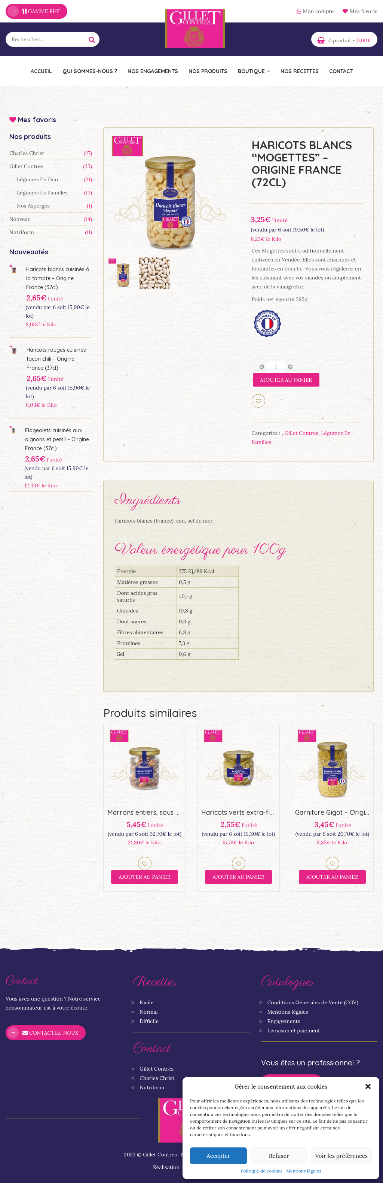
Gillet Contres (26, 166)
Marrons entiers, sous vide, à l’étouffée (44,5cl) (179, 812)
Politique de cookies (261, 1171)
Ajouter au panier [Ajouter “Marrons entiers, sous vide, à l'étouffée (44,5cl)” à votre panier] (145, 877)
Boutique (254, 71)
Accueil (41, 71)
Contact (341, 71)
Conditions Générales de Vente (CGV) (312, 1002)
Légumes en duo (37, 179)
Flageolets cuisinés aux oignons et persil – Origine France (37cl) (57, 439)
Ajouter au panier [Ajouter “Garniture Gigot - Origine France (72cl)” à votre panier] (332, 877)
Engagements (283, 1021)
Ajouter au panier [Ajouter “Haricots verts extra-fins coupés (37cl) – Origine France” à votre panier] (238, 877)
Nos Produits (208, 71)
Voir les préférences (341, 1155)
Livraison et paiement (293, 1030)
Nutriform (21, 232)
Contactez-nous (50, 1032)
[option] (170, 194)
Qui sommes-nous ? (89, 71)
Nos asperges (33, 205)
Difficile (149, 1021)
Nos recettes (300, 71)
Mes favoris (360, 11)
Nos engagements (153, 71)
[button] (368, 1086)
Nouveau (20, 219)
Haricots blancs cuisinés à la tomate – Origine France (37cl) (57, 278)
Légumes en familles (42, 192)
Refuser (279, 1155)
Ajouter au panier (286, 379)
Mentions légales (303, 1171)
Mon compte (318, 11)
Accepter (218, 1155)
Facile (146, 1002)
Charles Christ (26, 153)
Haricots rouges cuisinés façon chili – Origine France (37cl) (56, 359)
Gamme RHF (41, 11)
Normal (148, 1011)
